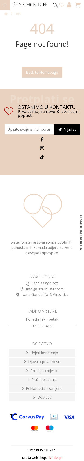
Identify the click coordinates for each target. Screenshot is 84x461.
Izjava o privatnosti (44, 361)
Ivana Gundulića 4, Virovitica (42, 294)
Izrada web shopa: (35, 457)
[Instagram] (42, 148)
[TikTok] (42, 157)
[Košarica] (78, 4)
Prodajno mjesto (44, 370)
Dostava (44, 397)
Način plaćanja (44, 379)
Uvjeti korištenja (44, 352)
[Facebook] (42, 139)
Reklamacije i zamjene (44, 388)
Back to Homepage (42, 72)
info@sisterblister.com (42, 289)
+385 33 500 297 (42, 283)
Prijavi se (67, 129)
